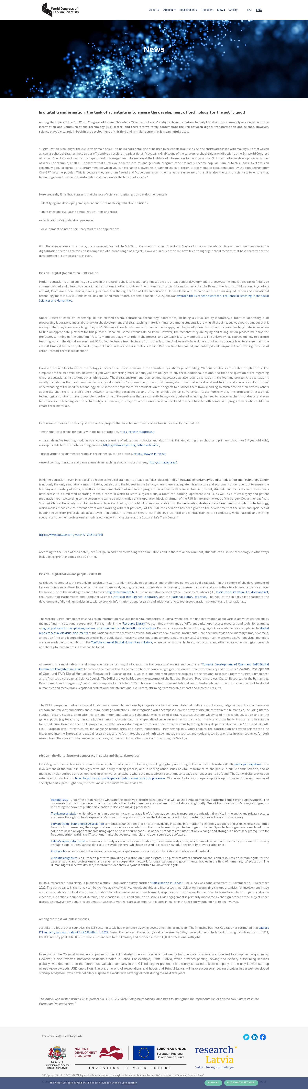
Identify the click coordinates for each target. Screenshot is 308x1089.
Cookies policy (129, 1083)
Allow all (213, 1083)
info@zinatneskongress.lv (68, 1036)
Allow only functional (241, 1083)
